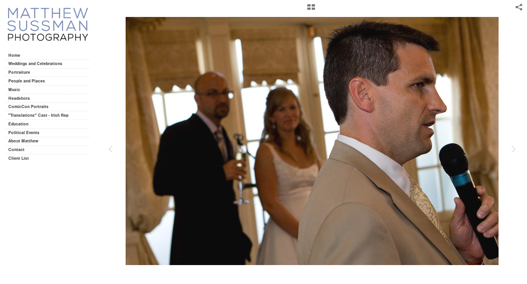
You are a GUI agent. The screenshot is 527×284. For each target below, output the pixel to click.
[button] (311, 10)
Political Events (24, 132)
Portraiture (19, 72)
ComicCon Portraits (28, 106)
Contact (16, 149)
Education (18, 124)
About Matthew (23, 141)
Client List (18, 158)
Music (14, 89)
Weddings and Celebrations (38, 63)
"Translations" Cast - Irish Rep (38, 115)
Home (14, 55)
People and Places (26, 81)
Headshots (19, 98)
